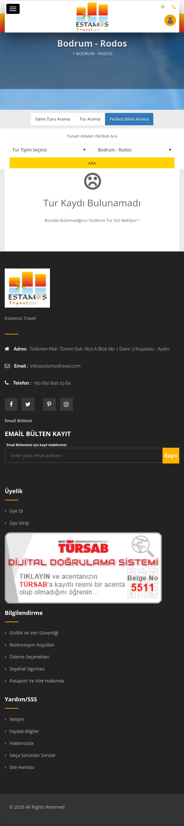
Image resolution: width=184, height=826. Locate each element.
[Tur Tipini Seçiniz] (49, 150)
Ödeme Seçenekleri (29, 657)
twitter (28, 404)
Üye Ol (16, 511)
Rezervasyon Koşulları (31, 645)
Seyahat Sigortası (27, 669)
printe (49, 404)
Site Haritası (21, 767)
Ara (92, 163)
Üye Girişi (19, 523)
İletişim (16, 719)
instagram (66, 404)
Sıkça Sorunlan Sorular (32, 755)
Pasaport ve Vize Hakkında (36, 681)
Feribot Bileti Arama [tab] (129, 119)
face (11, 404)
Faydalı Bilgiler (24, 731)
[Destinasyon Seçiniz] (135, 150)
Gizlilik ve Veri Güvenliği (33, 633)
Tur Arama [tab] (90, 119)
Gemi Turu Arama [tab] (52, 119)
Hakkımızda (21, 743)
